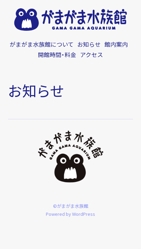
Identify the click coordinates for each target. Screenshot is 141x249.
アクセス (91, 54)
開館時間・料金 (57, 54)
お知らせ (89, 44)
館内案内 (116, 44)
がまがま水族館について (42, 44)
